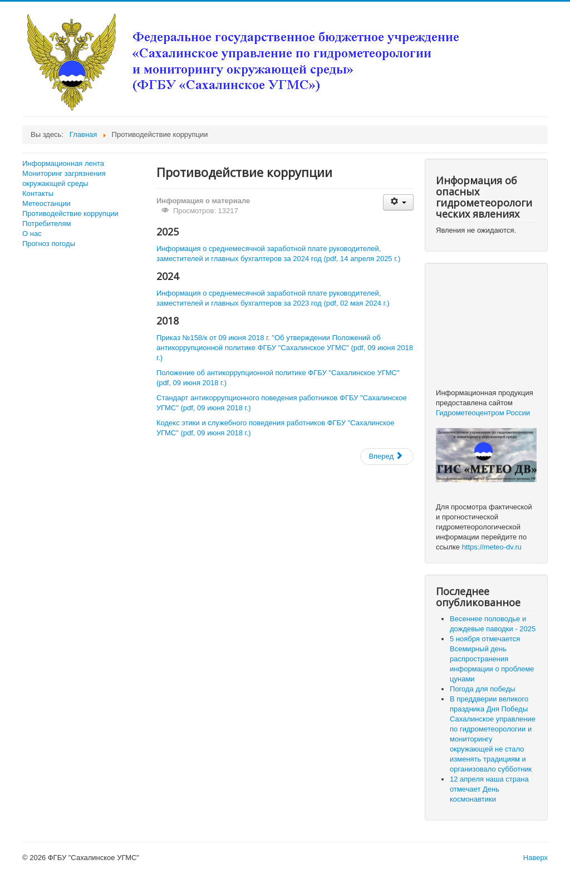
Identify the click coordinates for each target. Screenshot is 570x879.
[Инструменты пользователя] (398, 202)
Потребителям (46, 223)
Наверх (535, 857)
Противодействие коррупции (70, 213)
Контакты (37, 193)
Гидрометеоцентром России (483, 413)
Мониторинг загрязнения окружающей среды (64, 178)
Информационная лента (63, 163)
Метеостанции (46, 203)
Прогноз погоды (48, 243)
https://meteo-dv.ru (492, 547)
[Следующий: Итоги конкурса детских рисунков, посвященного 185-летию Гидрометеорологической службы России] (387, 456)
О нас (32, 233)
